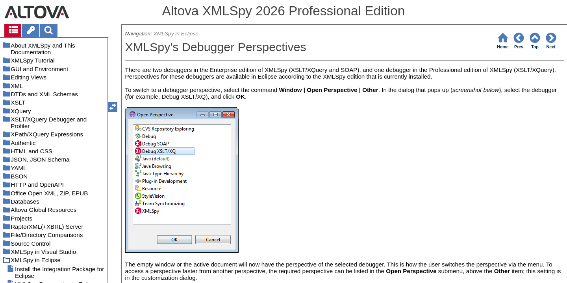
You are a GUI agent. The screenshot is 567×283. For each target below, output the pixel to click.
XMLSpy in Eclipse (176, 34)
